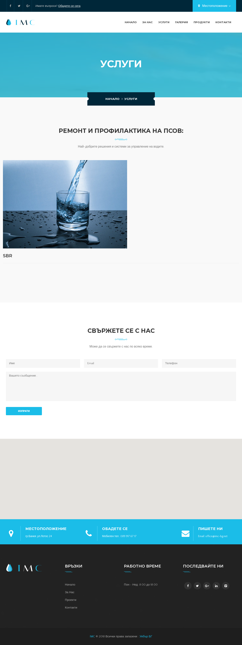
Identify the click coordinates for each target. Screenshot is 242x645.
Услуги (163, 22)
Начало (131, 22)
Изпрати (24, 411)
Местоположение (214, 5)
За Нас (147, 22)
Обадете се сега (69, 6)
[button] (121, 476)
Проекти (70, 600)
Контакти (223, 22)
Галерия (181, 22)
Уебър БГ (145, 636)
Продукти (202, 22)
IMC (92, 636)
